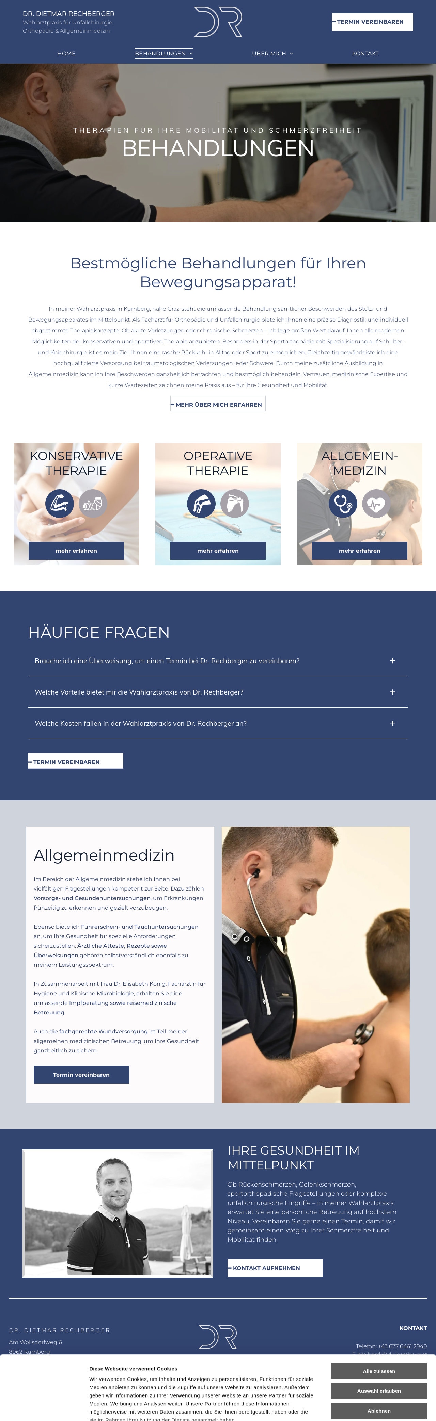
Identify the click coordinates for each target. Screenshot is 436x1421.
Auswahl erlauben (379, 1336)
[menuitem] (66, 53)
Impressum (167, 1381)
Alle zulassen (379, 1316)
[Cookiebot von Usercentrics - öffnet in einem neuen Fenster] (44, 1408)
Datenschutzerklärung (117, 1381)
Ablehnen (379, 1355)
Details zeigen (362, 1407)
